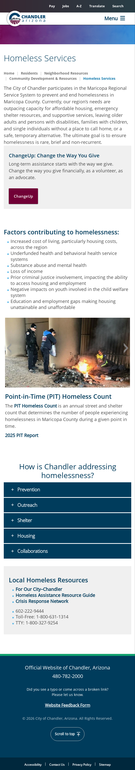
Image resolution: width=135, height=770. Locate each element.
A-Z (79, 6)
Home (9, 73)
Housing (25, 536)
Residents (29, 73)
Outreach (26, 505)
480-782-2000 (67, 676)
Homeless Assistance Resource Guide (55, 595)
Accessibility (32, 764)
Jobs (65, 6)
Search (118, 6)
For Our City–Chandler (39, 589)
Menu (111, 18)
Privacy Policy (81, 764)
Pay (52, 6)
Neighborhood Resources (66, 73)
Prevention (28, 489)
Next (126, 348)
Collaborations (32, 551)
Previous (9, 348)
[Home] (34, 18)
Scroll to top (67, 734)
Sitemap (105, 764)
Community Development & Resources (43, 78)
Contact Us (57, 764)
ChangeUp (23, 196)
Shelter (24, 520)
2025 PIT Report (21, 435)
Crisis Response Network (42, 601)
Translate (97, 6)
